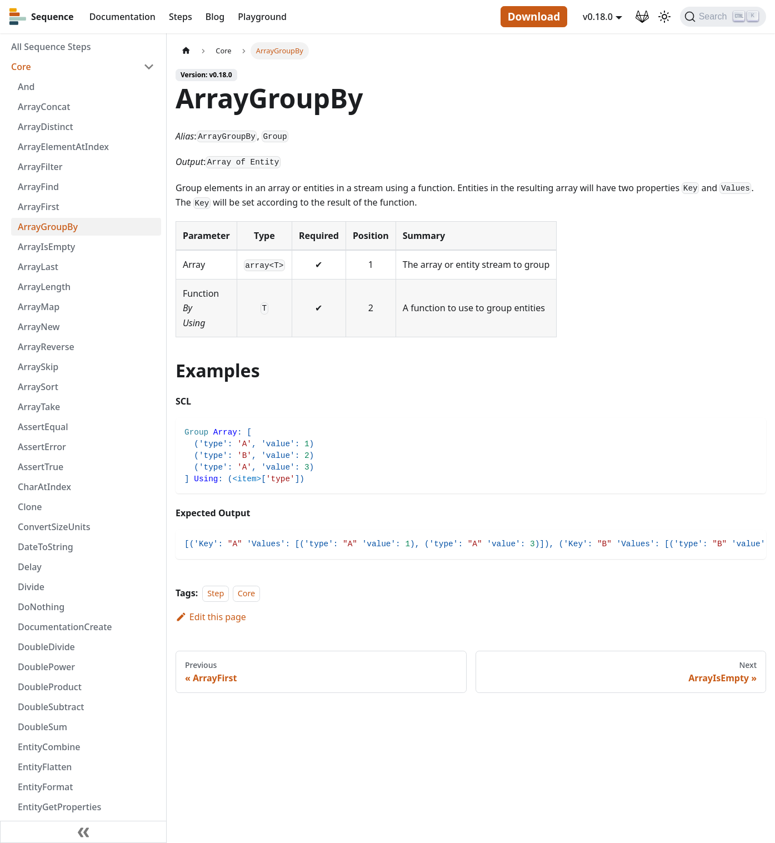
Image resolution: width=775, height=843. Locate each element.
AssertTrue (40, 467)
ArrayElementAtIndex (63, 147)
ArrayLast (38, 267)
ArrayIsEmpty (46, 247)
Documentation (122, 17)
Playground (262, 17)
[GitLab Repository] (642, 17)
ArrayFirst (38, 207)
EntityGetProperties (59, 807)
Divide (31, 587)
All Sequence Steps (51, 47)
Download (534, 16)
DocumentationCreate (65, 627)
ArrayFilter (40, 167)
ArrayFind (38, 187)
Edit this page (211, 617)
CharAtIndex (44, 487)
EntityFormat (45, 787)
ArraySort (38, 387)
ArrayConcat (44, 107)
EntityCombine (49, 747)
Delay (30, 567)
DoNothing (41, 607)
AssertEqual (43, 427)
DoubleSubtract (51, 707)
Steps (180, 17)
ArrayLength (44, 287)
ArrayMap (38, 307)
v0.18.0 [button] (598, 17)
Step (215, 593)
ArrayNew (39, 327)
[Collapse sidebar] (83, 832)
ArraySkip (38, 367)
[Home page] (186, 50)
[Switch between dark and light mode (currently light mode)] (664, 17)
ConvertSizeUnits (54, 527)
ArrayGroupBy (48, 227)
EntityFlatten (45, 767)
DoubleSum (42, 727)
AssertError (42, 447)
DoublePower (46, 667)
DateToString (45, 547)
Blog (215, 17)
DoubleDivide (46, 647)
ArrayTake (39, 407)
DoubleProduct (50, 687)
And (26, 87)
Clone (30, 507)
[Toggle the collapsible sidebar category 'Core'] (149, 67)
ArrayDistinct (45, 127)
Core (21, 67)
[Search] (723, 17)
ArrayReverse (46, 347)
